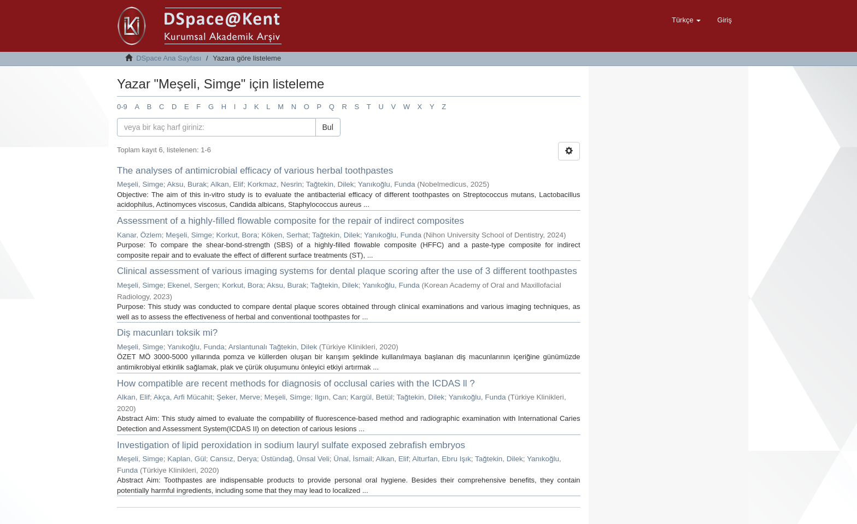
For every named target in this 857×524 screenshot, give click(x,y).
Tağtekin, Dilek (330, 184)
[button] (686, 20)
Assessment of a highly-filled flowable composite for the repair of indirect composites (290, 221)
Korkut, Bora (236, 235)
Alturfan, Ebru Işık (441, 459)
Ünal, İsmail (352, 459)
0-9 (122, 107)
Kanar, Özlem (139, 235)
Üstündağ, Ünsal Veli (295, 459)
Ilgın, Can (331, 397)
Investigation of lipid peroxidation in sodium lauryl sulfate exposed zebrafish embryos (291, 445)
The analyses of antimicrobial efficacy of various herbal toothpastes (255, 170)
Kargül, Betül (371, 397)
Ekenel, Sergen (192, 285)
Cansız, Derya (233, 459)
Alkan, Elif (226, 184)
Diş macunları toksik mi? (167, 332)
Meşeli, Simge (140, 184)
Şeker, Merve (238, 397)
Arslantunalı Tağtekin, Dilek (273, 347)
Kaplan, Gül (186, 459)
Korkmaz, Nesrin (275, 184)
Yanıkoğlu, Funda (386, 184)
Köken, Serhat (284, 235)
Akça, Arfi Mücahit (183, 397)
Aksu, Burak (187, 184)
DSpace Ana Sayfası (168, 58)
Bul (327, 127)
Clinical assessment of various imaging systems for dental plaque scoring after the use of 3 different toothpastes (347, 271)
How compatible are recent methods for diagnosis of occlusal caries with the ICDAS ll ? (296, 383)
